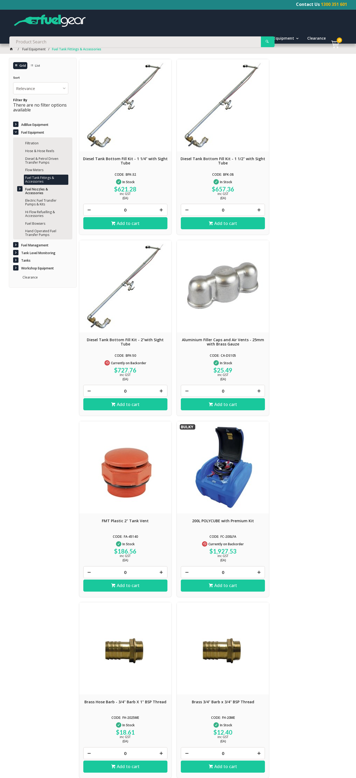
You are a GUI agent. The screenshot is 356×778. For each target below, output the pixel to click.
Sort (16, 78)
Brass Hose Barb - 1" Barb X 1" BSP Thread (110, 447)
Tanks (235, 39)
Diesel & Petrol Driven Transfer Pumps (41, 161)
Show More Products (214, 540)
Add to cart (113, 198)
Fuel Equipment (99, 39)
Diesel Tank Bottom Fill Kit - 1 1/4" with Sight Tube (110, 135)
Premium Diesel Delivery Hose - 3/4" (178, 447)
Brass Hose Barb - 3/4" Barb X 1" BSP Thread (245, 291)
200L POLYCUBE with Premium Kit (178, 291)
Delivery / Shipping (134, 757)
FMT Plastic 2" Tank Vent (110, 289)
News (18, 762)
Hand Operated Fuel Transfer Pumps (40, 234)
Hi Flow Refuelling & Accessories (40, 215)
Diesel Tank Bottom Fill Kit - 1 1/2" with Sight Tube (178, 135)
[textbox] (178, 21)
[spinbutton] (110, 184)
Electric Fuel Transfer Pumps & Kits (41, 203)
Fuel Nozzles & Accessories (36, 191)
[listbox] (40, 89)
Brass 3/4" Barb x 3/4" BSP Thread (313, 291)
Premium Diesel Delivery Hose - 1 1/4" (313, 447)
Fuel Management (144, 39)
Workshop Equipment (274, 39)
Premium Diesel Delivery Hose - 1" (245, 447)
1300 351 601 (334, 4)
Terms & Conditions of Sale (93, 757)
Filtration (32, 144)
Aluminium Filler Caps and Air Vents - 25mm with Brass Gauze (313, 137)
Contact (60, 757)
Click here (23, 642)
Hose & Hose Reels (39, 151)
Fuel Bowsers (35, 224)
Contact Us (108, 705)
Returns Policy (165, 757)
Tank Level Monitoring (195, 39)
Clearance (317, 39)
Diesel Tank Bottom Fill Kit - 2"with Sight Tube (245, 135)
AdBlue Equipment (54, 39)
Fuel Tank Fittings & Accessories (39, 180)
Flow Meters (34, 170)
